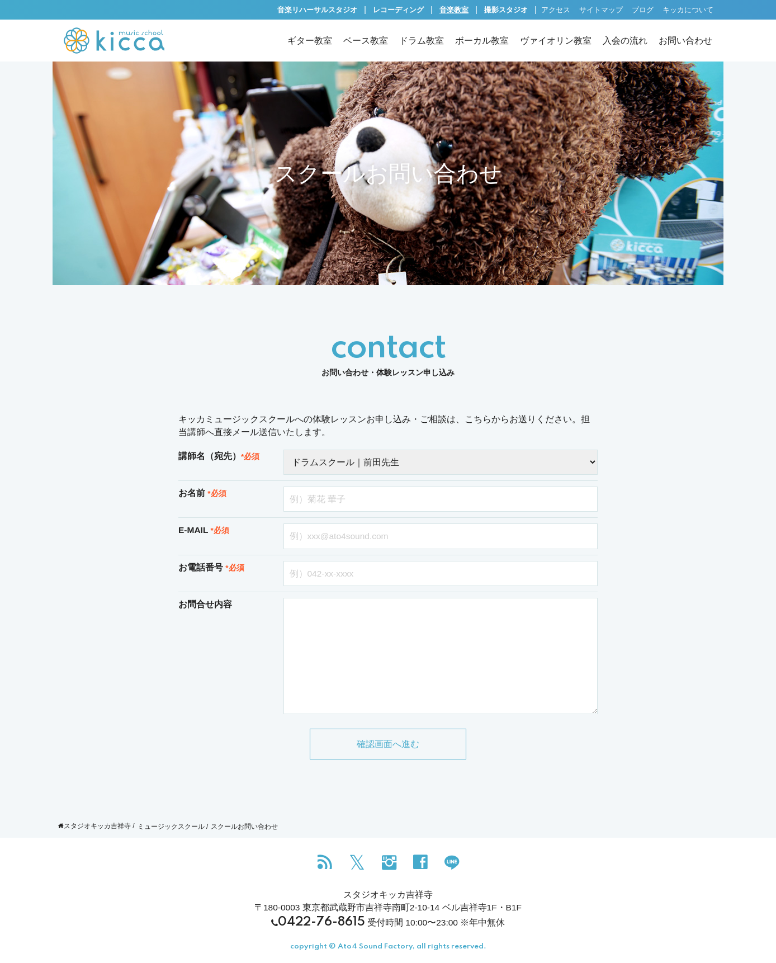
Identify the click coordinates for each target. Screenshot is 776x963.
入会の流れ (625, 40)
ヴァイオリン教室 (556, 40)
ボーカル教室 (482, 40)
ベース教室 (365, 40)
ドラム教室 (421, 40)
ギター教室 (309, 40)
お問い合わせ (685, 40)
